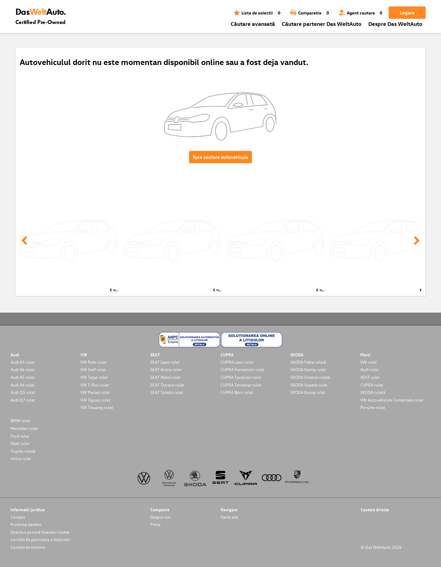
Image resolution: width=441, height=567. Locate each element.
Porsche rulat (372, 407)
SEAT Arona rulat (165, 369)
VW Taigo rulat (94, 377)
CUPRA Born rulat (236, 392)
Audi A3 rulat (22, 362)
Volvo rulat (20, 458)
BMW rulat (20, 420)
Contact (17, 517)
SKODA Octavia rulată (310, 377)
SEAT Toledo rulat (166, 392)
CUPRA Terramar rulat (240, 385)
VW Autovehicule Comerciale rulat (391, 400)
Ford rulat (19, 436)
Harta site (229, 517)
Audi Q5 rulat (22, 392)
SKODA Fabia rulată (308, 362)
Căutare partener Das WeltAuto (322, 23)
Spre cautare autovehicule (220, 157)
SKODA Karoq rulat (307, 392)
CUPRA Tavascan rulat (240, 377)
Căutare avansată (253, 23)
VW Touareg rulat (96, 407)
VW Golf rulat (93, 369)
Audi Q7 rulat (22, 400)
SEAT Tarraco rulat (167, 385)
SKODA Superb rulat (308, 385)
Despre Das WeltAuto (395, 23)
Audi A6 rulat (22, 385)
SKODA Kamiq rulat (308, 369)
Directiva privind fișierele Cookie (39, 532)
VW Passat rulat (95, 392)
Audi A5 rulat (22, 377)
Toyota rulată (22, 451)
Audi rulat (369, 369)
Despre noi (160, 517)
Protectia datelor (26, 524)
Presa (155, 524)
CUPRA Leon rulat (236, 362)
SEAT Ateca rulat (165, 377)
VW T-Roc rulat (94, 385)
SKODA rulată (372, 392)
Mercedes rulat (24, 428)
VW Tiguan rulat (95, 400)
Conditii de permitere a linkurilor (40, 539)
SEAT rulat (369, 377)
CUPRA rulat (371, 385)
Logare (407, 13)
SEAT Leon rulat (165, 362)
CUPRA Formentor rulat (242, 369)
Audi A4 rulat (22, 369)
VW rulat (368, 362)
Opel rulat (19, 443)
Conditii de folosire (27, 547)
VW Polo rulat (93, 362)
